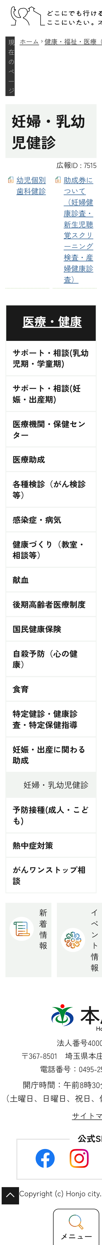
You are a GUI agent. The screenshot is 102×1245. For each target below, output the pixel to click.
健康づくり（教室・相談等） (49, 550)
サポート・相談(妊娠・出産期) (47, 394)
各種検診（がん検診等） (49, 489)
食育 (21, 688)
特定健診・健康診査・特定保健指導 (45, 719)
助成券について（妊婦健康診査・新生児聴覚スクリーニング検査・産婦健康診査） (78, 229)
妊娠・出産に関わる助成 (49, 755)
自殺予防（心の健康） (45, 659)
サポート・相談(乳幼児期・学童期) (51, 358)
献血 (21, 579)
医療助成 (29, 459)
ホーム (29, 41)
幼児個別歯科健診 (31, 185)
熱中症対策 (33, 845)
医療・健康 (52, 321)
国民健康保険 (37, 628)
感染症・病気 (37, 519)
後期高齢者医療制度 (49, 604)
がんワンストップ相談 (49, 875)
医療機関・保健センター (49, 429)
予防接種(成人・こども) (51, 815)
